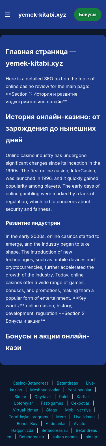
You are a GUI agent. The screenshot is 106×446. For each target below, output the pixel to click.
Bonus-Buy (27, 423)
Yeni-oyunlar (80, 389)
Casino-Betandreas (31, 383)
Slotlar (20, 396)
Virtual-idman (25, 410)
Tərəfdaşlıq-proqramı (28, 416)
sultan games (65, 436)
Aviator (80, 423)
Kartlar (83, 396)
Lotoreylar (23, 403)
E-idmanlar (56, 423)
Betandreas (67, 383)
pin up (91, 436)
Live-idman (84, 416)
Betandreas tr (31, 436)
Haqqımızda (22, 430)
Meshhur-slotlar (45, 389)
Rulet (63, 396)
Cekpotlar (80, 403)
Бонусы (88, 14)
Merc (61, 416)
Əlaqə (51, 410)
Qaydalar (42, 396)
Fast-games (52, 403)
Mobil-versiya (78, 410)
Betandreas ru (55, 430)
